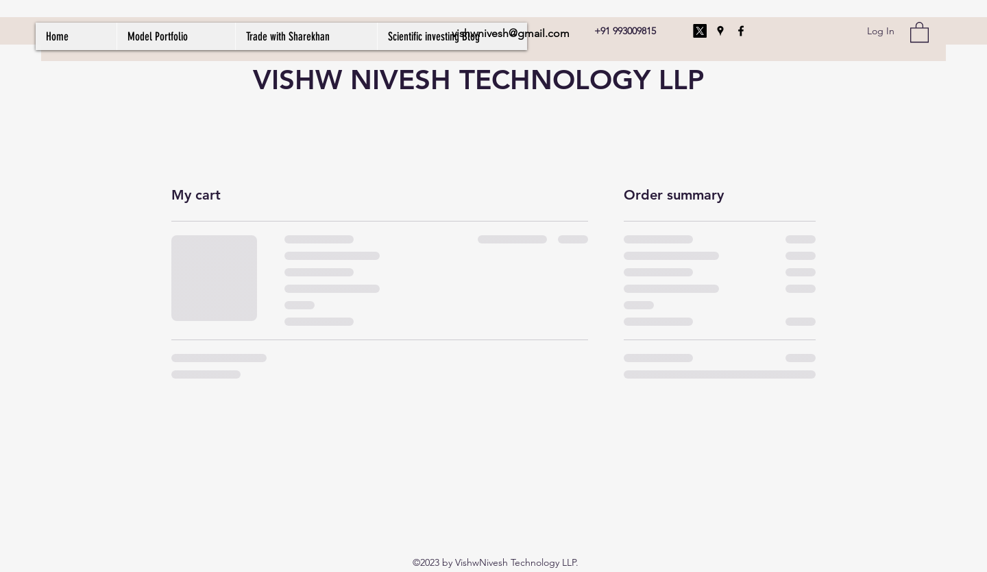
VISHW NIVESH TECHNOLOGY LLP (478, 79)
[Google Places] (720, 31)
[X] (700, 31)
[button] (919, 32)
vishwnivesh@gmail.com (511, 33)
